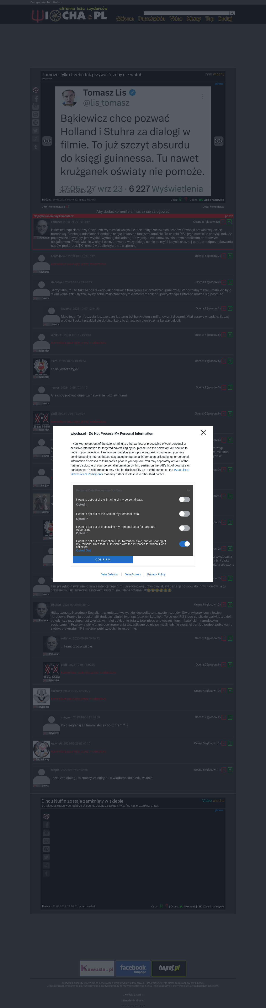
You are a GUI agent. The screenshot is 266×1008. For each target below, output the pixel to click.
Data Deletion (109, 574)
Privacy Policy (156, 574)
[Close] (205, 434)
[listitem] (133, 490)
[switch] (184, 499)
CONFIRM (103, 559)
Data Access (133, 574)
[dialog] (133, 504)
